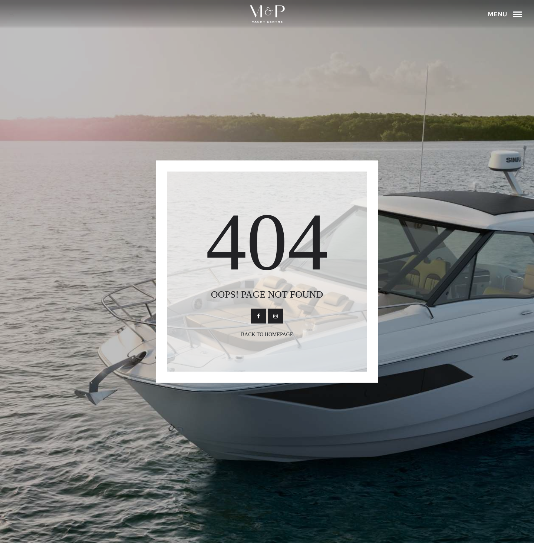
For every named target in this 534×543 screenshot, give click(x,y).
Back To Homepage (267, 334)
